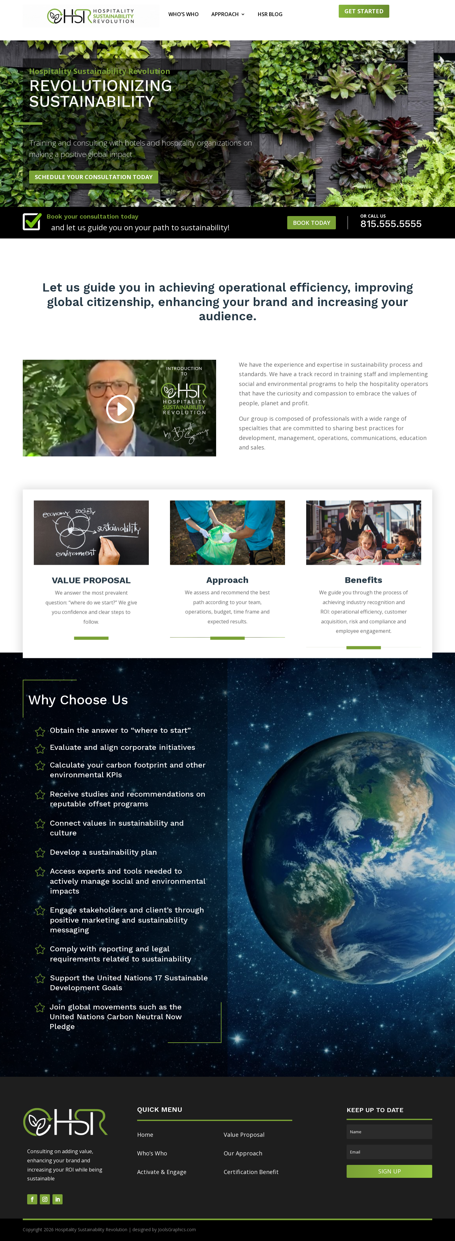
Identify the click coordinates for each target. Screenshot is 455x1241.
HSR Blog (270, 15)
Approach (225, 15)
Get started (364, 11)
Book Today (311, 222)
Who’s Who (183, 15)
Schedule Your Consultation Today (94, 177)
